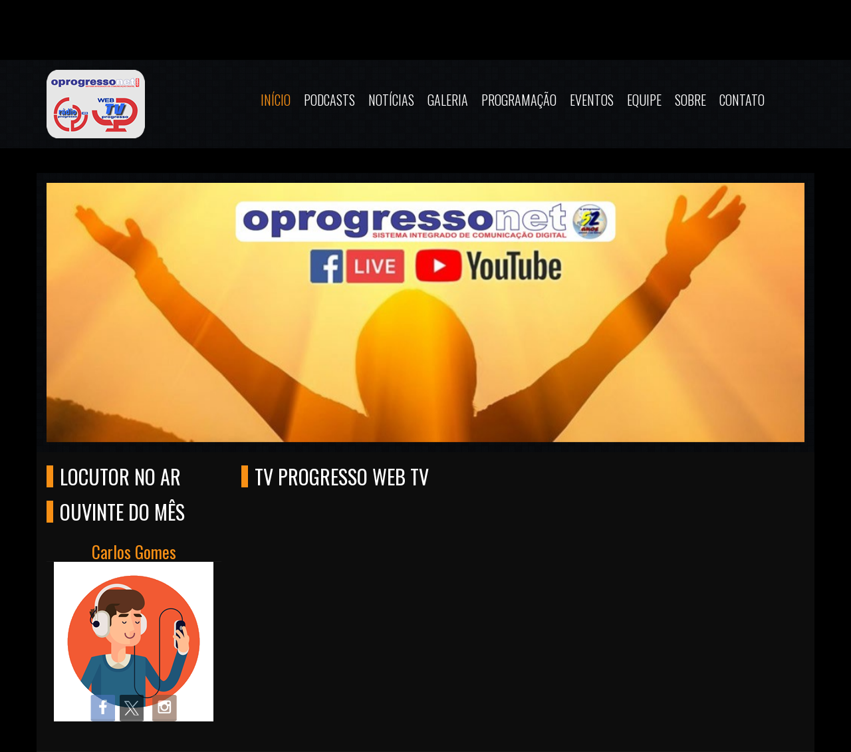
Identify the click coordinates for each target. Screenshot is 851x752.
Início (276, 100)
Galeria (447, 100)
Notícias (391, 100)
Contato (742, 100)
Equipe (644, 100)
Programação (518, 100)
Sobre (690, 100)
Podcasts (329, 100)
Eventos (592, 100)
